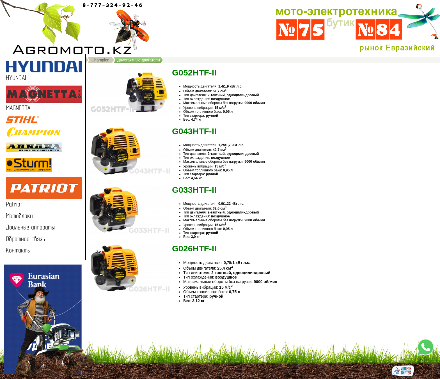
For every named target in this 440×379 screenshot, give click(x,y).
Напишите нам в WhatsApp (425, 347)
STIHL (12, 119)
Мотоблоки (19, 216)
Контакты (18, 250)
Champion (100, 60)
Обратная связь (25, 239)
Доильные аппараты (30, 227)
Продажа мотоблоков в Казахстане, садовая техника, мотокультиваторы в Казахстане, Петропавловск (74, 27)
